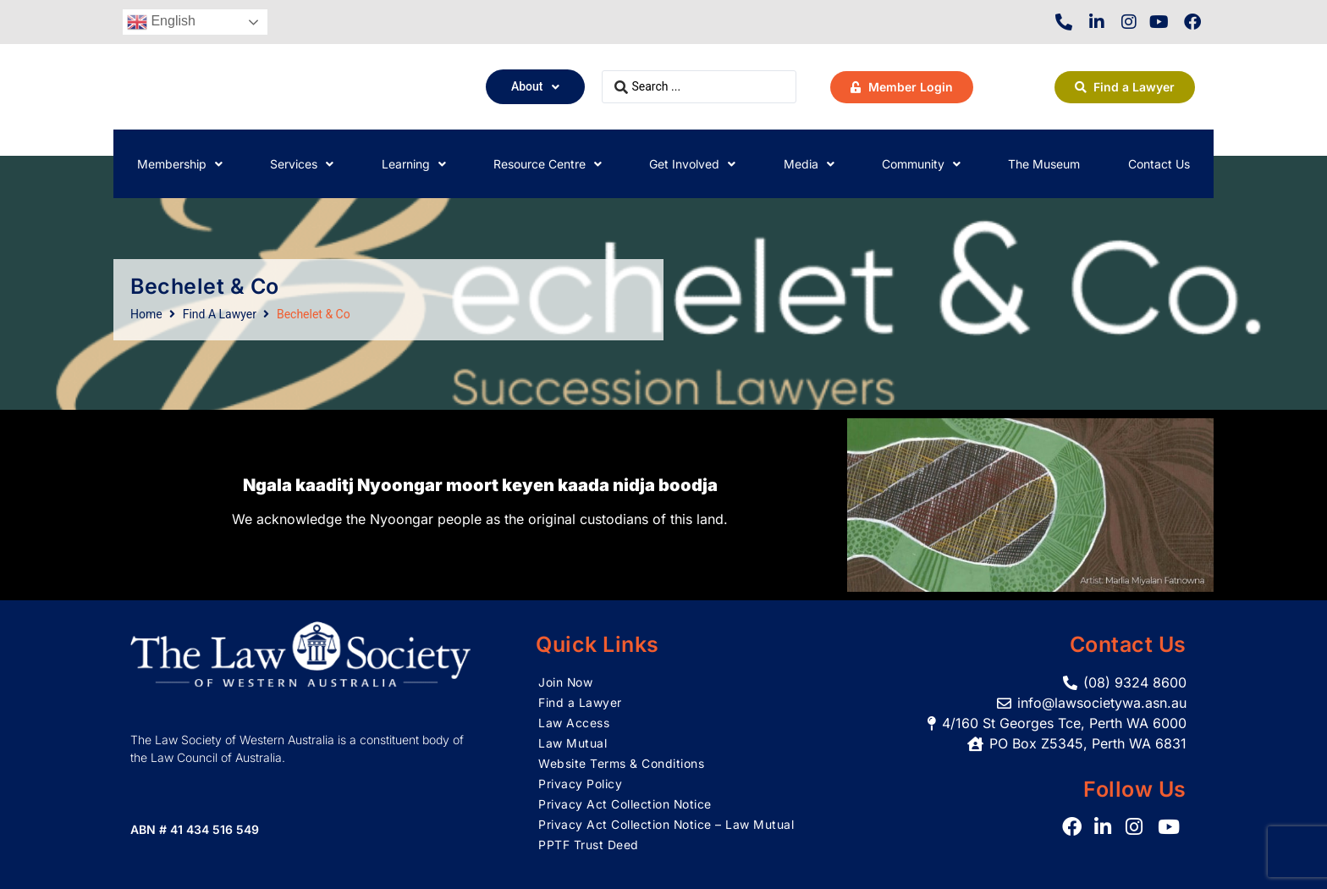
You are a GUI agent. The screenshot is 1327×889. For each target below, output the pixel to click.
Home (146, 314)
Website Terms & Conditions (621, 763)
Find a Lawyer (580, 702)
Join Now (565, 682)
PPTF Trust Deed (588, 844)
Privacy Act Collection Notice (625, 804)
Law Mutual (572, 743)
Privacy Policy (580, 783)
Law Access (573, 722)
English (161, 22)
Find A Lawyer (219, 314)
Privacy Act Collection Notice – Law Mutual (666, 824)
